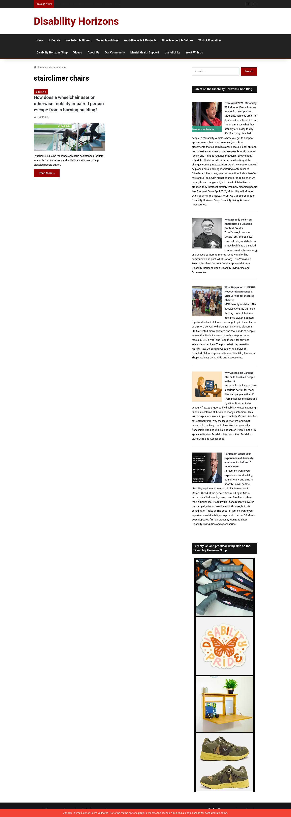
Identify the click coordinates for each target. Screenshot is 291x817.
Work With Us (194, 52)
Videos (77, 52)
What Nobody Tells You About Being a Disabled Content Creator (238, 224)
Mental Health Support (144, 52)
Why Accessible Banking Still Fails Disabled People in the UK (240, 377)
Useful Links (172, 52)
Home (39, 67)
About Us (93, 52)
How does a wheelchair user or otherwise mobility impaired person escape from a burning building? (69, 103)
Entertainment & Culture (177, 40)
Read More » (47, 173)
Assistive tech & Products (140, 40)
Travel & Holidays (107, 40)
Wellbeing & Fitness (78, 40)
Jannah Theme (71, 812)
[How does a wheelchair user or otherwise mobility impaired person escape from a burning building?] (69, 137)
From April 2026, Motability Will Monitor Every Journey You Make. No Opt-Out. (241, 107)
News (40, 40)
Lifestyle (54, 40)
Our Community (115, 52)
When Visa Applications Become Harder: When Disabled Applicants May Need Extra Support (108, 3)
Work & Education (209, 40)
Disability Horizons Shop (52, 52)
